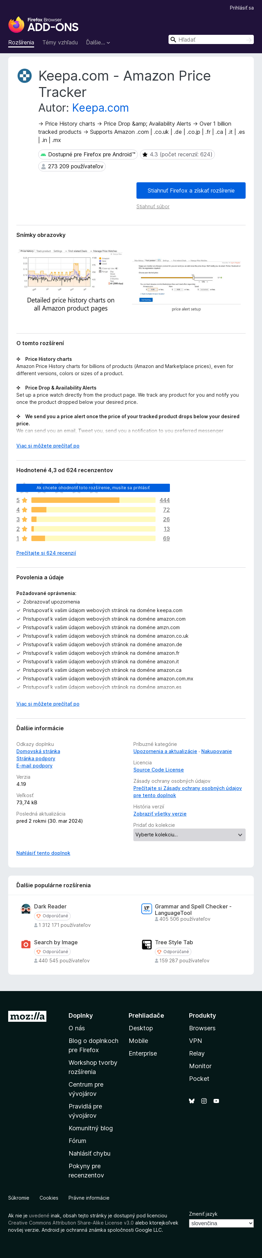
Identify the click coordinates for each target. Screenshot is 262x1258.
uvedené (39, 1215)
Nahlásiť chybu (90, 1153)
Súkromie (18, 1198)
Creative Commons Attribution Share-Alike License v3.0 (71, 1223)
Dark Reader (50, 906)
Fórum (77, 1140)
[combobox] (211, 39)
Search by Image (56, 942)
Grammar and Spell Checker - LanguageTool (193, 909)
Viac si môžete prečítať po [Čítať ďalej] (47, 446)
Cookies (49, 1198)
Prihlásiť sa (242, 8)
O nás (77, 1028)
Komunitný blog (91, 1128)
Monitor (200, 1066)
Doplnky (81, 1015)
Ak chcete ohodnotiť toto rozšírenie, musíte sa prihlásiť (93, 487)
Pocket (199, 1078)
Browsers (202, 1028)
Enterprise (143, 1053)
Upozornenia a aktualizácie (165, 751)
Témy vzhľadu (60, 42)
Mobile (138, 1040)
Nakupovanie (216, 751)
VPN (195, 1040)
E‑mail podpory (34, 765)
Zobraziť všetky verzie (160, 814)
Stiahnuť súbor (153, 206)
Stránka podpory (35, 758)
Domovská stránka (38, 751)
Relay (197, 1053)
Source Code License (158, 770)
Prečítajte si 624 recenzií (46, 553)
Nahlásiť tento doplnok (43, 853)
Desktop (141, 1028)
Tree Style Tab (174, 942)
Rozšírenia (21, 42)
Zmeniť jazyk (203, 1214)
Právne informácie (89, 1198)
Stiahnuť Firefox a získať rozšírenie (191, 190)
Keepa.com (100, 107)
